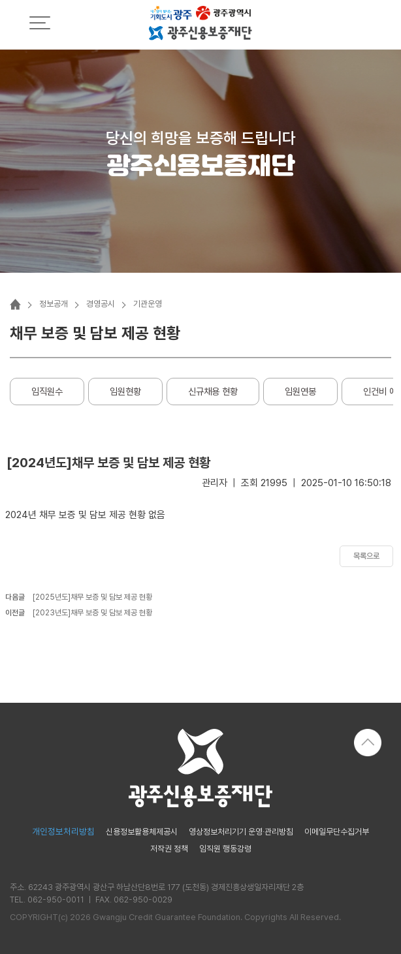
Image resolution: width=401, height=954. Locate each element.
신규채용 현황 (213, 391)
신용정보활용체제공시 (142, 832)
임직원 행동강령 (225, 849)
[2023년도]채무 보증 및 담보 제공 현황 (92, 612)
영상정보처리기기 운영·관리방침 (241, 832)
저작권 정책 (169, 849)
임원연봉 (300, 391)
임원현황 (125, 391)
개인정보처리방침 (63, 832)
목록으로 (366, 556)
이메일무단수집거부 (336, 832)
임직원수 (47, 391)
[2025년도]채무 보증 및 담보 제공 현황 (92, 597)
